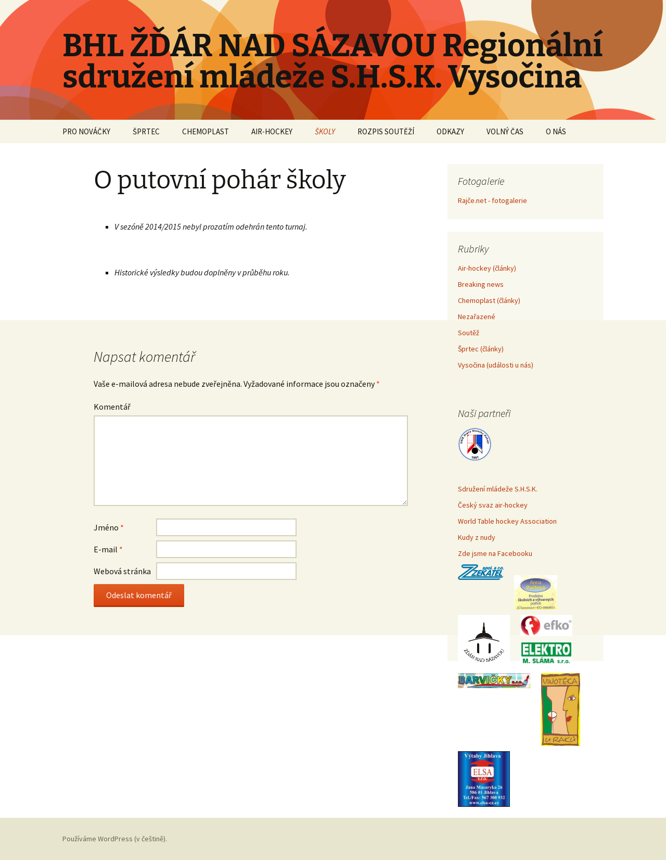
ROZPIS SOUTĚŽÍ (385, 131)
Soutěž (468, 332)
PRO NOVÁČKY (86, 131)
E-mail (108, 549)
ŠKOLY (325, 131)
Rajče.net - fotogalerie (492, 200)
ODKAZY (450, 131)
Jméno (109, 527)
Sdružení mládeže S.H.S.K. (497, 489)
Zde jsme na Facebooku (495, 553)
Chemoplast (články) (489, 300)
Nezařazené (476, 316)
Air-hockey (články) (487, 268)
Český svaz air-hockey (493, 505)
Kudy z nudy (476, 537)
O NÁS (556, 131)
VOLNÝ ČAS (504, 131)
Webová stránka (122, 571)
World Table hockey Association (507, 521)
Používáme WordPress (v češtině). (114, 838)
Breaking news (481, 284)
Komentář (112, 406)
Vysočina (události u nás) (495, 365)
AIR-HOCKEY (271, 131)
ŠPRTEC (146, 131)
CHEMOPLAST (205, 131)
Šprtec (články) (481, 348)
